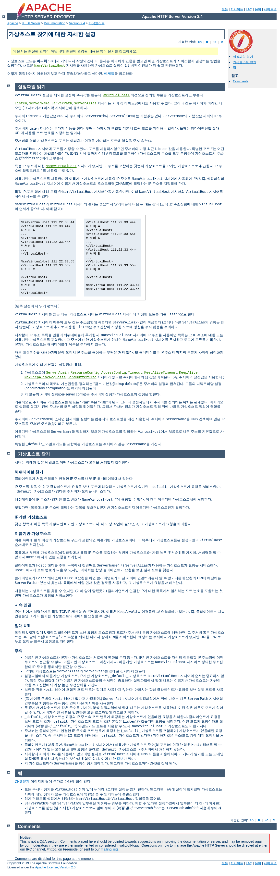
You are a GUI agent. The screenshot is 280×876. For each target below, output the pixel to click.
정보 (120, 759)
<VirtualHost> (116, 95)
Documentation (54, 23)
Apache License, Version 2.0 (55, 867)
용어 (258, 9)
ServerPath (61, 103)
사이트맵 (270, 9)
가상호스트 (97, 23)
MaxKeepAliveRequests (45, 377)
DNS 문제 (22, 781)
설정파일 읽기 (243, 57)
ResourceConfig (85, 373)
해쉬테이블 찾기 (29, 472)
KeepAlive (188, 373)
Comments (240, 81)
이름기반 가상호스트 (33, 533)
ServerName (39, 103)
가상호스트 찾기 (244, 62)
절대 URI (22, 626)
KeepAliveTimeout (160, 373)
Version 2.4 (77, 23)
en (199, 42)
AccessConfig (113, 373)
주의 (19, 651)
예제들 (109, 73)
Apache (12, 23)
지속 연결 (23, 605)
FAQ (249, 9)
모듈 (225, 9)
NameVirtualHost (49, 66)
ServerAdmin (57, 373)
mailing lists (109, 849)
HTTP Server (31, 23)
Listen (21, 103)
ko (214, 42)
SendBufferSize (82, 377)
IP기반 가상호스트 (31, 517)
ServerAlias (85, 103)
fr (207, 42)
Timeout (135, 373)
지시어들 (237, 9)
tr (222, 42)
